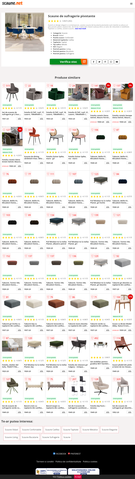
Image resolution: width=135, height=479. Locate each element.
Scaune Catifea (52, 429)
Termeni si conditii (45, 461)
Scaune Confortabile (31, 429)
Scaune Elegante (109, 429)
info (19, 118)
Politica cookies (90, 461)
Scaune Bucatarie (30, 437)
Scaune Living (11, 437)
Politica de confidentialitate (68, 461)
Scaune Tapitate (70, 429)
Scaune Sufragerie (50, 437)
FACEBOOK (59, 453)
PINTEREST (74, 453)
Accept (78, 476)
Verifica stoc (73, 62)
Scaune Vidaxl (11, 429)
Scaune (67, 437)
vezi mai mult (80, 28)
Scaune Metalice (90, 429)
